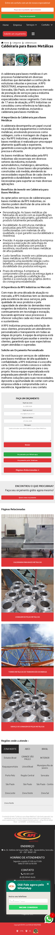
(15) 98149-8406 (27, 877)
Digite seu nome (27, 403)
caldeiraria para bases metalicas (31, 43)
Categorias (16, 43)
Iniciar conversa (28, 907)
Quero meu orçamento (27, 497)
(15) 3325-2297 (27, 874)
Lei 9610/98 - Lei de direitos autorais (29, 822)
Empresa (17, 25)
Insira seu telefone (18, 896)
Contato (46, 24)
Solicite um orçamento (15, 33)
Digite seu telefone (27, 417)
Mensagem (27, 425)
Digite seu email (27, 410)
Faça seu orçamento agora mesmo (27, 10)
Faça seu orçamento (27, 16)
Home (6, 25)
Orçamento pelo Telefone (27, 460)
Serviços (30, 24)
